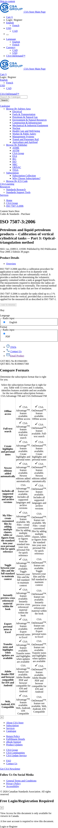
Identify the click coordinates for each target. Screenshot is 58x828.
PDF (8, 336)
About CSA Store (15, 722)
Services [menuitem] (4, 195)
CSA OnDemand (39, 401)
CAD (15, 31)
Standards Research (16, 189)
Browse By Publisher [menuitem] (16, 145)
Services (10, 728)
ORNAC (16, 167)
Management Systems (23, 136)
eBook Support (13, 742)
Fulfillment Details (15, 739)
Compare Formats (14, 370)
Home (9, 200)
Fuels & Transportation (23, 114)
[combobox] (13, 97)
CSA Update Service (16, 755)
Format (3, 327)
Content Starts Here (9, 211)
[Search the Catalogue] (4, 100)
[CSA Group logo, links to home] (23, 12)
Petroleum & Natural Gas (25, 117)
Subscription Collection (24, 175)
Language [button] (11, 39)
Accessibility (12, 786)
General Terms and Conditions (21, 780)
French (15, 25)
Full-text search (7, 430)
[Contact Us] (14, 351)
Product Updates (14, 744)
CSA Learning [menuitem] (7, 184)
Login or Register (8, 826)
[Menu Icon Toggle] (7, 34)
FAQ (8, 760)
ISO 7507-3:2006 (15, 206)
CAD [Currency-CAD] (15, 50)
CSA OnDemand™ (15, 55)
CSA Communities (15, 752)
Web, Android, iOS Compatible (8, 704)
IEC (14, 159)
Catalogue (11, 731)
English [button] (10, 22)
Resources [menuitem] (5, 186)
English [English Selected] (16, 42)
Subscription (12, 725)
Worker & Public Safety (24, 133)
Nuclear (16, 128)
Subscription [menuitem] (12, 172)
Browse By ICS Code (17, 181)
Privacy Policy (13, 783)
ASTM (15, 150)
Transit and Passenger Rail (25, 139)
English (13, 322)
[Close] (2, 717)
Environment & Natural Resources (29, 120)
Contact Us (11, 763)
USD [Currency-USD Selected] (14, 53)
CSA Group (18, 153)
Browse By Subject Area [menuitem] (18, 108)
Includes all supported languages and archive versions (8, 496)
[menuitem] (35, 111)
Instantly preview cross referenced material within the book (8, 602)
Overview (11, 263)
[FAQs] (11, 347)
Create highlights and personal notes (8, 450)
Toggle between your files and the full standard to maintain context (8, 572)
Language (5, 315)
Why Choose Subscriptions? (26, 178)
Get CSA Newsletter (10, 768)
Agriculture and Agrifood (25, 142)
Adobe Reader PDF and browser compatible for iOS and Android (8, 678)
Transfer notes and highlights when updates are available (8, 651)
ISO (14, 161)
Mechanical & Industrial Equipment (30, 125)
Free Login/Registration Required (27, 801)
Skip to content (7, 1)
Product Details (9, 257)
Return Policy (13, 736)
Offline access (8, 412)
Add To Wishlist (8, 305)
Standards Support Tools (18, 192)
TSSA (15, 170)
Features (7, 401)
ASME (15, 147)
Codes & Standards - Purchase (15, 214)
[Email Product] (15, 355)
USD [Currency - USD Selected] (8, 28)
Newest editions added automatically (8, 472)
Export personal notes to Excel (7, 627)
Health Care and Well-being (26, 131)
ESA (14, 156)
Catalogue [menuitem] (5, 106)
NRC (14, 164)
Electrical (17, 111)
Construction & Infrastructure (27, 122)
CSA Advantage (23, 401)
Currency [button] (10, 47)
